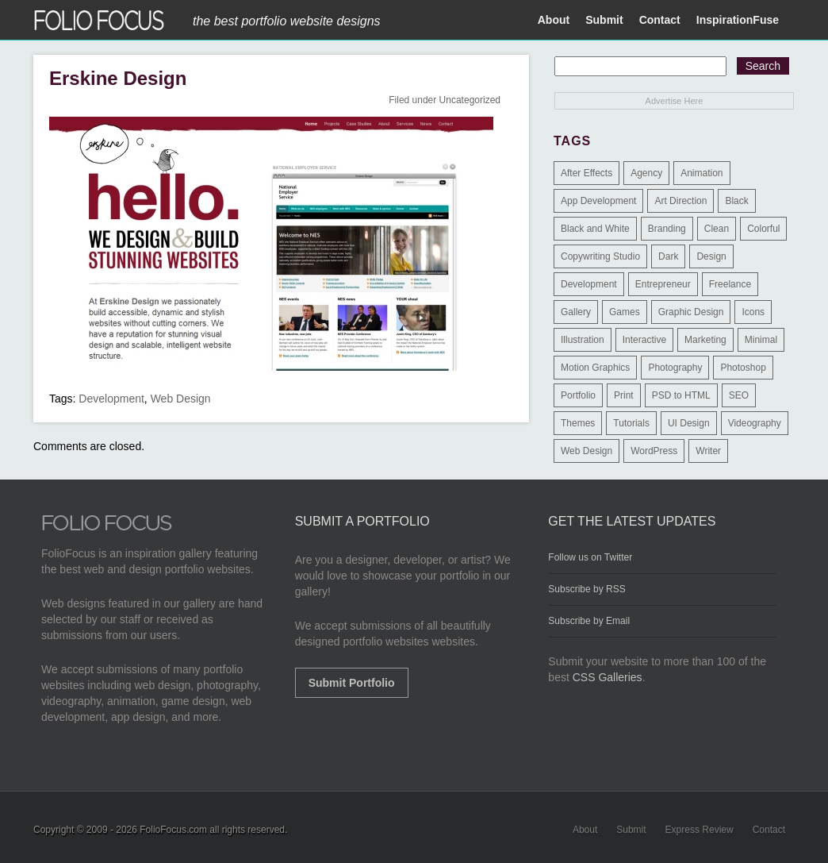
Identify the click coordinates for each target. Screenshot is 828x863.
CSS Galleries (607, 677)
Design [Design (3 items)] (711, 256)
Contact (659, 19)
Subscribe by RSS (586, 589)
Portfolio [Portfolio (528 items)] (578, 395)
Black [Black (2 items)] (736, 200)
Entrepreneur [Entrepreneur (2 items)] (663, 284)
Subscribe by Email (589, 620)
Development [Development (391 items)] (589, 284)
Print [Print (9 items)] (624, 395)
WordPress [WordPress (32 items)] (654, 451)
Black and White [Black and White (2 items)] (595, 228)
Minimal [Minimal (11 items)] (761, 339)
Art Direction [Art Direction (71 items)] (680, 200)
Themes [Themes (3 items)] (578, 423)
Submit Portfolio (352, 682)
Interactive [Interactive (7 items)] (644, 339)
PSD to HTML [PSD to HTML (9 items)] (681, 395)
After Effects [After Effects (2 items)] (586, 173)
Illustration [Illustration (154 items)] (582, 339)
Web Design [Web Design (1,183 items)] (586, 451)
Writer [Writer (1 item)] (708, 451)
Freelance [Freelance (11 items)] (730, 284)
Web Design (181, 398)
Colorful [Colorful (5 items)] (763, 228)
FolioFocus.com (173, 829)
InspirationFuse (737, 19)
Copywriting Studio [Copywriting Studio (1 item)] (600, 256)
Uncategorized (469, 100)
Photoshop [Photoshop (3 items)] (742, 367)
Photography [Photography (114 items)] (675, 367)
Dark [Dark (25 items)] (668, 256)
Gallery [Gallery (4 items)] (576, 312)
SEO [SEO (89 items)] (739, 395)
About (553, 19)
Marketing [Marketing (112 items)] (705, 339)
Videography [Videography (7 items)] (754, 423)
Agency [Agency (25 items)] (646, 173)
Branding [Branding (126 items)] (667, 228)
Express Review (699, 829)
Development (111, 398)
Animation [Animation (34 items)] (701, 173)
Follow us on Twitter (590, 557)
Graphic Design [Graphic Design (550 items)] (691, 312)
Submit (604, 19)
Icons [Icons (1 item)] (753, 312)
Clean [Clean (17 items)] (716, 228)
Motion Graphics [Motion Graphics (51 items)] (595, 367)
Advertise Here (674, 101)
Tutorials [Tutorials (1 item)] (631, 423)
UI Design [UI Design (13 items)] (689, 423)
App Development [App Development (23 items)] (598, 200)
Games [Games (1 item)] (624, 312)
